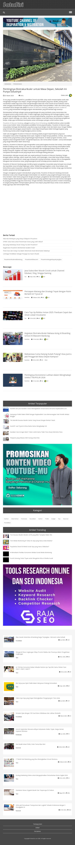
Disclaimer (37, 831)
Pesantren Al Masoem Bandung (13, 123)
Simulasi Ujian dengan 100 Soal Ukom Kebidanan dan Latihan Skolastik (38, 713)
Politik (47, 519)
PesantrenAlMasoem (31, 259)
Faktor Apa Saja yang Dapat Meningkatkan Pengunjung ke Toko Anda (38, 698)
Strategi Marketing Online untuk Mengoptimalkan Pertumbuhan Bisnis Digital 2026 (42, 775)
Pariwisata (24, 519)
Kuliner (40, 519)
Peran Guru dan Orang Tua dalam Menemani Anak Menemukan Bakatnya (26, 251)
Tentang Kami (37, 824)
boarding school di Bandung (38, 123)
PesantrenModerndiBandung (13, 259)
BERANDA (7, 84)
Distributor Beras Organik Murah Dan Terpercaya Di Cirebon (35, 790)
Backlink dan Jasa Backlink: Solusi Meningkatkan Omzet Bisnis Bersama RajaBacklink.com (38, 408)
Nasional (65, 519)
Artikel (37, 828)
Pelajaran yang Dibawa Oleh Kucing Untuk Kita (24, 438)
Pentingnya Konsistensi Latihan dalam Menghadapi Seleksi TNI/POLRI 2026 (48, 376)
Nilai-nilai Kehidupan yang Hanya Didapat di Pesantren (20, 239)
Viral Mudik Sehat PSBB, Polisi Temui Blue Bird (30, 744)
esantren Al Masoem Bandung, (38, 107)
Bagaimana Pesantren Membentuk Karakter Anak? (19, 248)
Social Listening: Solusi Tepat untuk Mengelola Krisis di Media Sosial (31, 558)
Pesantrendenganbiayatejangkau (51, 259)
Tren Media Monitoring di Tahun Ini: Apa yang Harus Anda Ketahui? (31, 541)
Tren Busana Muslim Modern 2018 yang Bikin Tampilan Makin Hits (31, 535)
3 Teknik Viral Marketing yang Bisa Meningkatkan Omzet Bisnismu (36, 759)
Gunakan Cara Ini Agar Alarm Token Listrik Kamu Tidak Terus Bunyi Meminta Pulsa (36, 432)
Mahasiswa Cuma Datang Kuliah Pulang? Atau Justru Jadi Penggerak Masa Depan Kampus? (48, 355)
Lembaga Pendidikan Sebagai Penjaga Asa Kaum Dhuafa (21, 254)
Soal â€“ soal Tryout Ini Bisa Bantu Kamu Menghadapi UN (28, 426)
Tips (25, 276)
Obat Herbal (14, 519)
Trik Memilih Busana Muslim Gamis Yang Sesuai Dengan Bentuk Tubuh (32, 420)
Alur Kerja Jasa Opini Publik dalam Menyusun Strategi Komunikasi (36, 683)
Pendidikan (27, 297)
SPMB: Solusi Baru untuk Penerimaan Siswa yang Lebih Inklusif (23, 242)
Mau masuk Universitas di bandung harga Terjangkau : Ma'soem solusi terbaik (40, 637)
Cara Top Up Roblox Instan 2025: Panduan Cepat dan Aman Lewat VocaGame (48, 313)
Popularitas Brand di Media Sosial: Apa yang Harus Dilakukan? (29, 547)
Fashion (6, 519)
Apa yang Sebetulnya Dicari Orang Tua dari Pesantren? (20, 245)
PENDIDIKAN (17, 84)
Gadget (53, 519)
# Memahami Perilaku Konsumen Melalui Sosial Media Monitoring (31, 552)
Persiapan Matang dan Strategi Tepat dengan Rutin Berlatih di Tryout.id (48, 292)
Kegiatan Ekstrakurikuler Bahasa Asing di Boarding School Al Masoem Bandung (47, 334)
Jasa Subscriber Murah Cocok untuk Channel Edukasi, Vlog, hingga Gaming (44, 271)
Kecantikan (33, 519)
